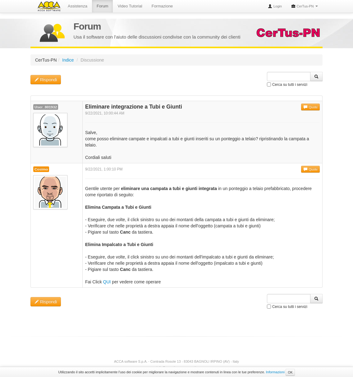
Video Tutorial (129, 6)
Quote (310, 107)
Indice (68, 60)
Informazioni (275, 372)
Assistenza (77, 6)
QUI (107, 281)
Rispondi (45, 79)
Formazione (162, 6)
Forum (102, 6)
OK (290, 372)
